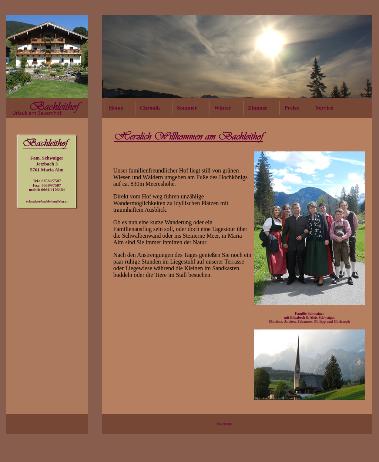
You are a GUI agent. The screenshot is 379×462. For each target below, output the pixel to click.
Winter (222, 108)
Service (324, 108)
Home (116, 108)
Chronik (150, 108)
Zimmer (257, 108)
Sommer (187, 108)
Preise (291, 108)
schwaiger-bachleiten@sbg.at (47, 201)
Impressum (224, 423)
